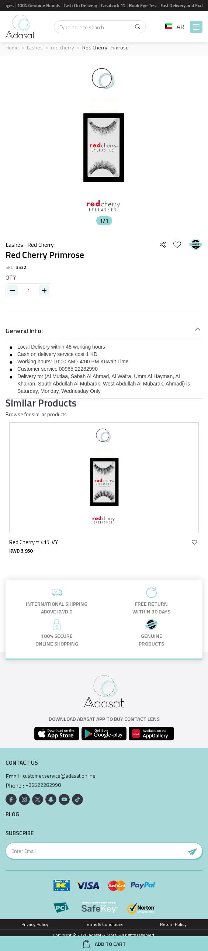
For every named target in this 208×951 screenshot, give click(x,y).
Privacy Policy (34, 924)
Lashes (35, 47)
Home (12, 47)
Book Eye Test (145, 5)
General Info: (24, 330)
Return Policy (173, 924)
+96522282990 (43, 785)
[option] (104, 142)
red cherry (62, 47)
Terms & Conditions (104, 924)
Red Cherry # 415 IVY (34, 542)
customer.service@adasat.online (59, 775)
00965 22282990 (78, 369)
